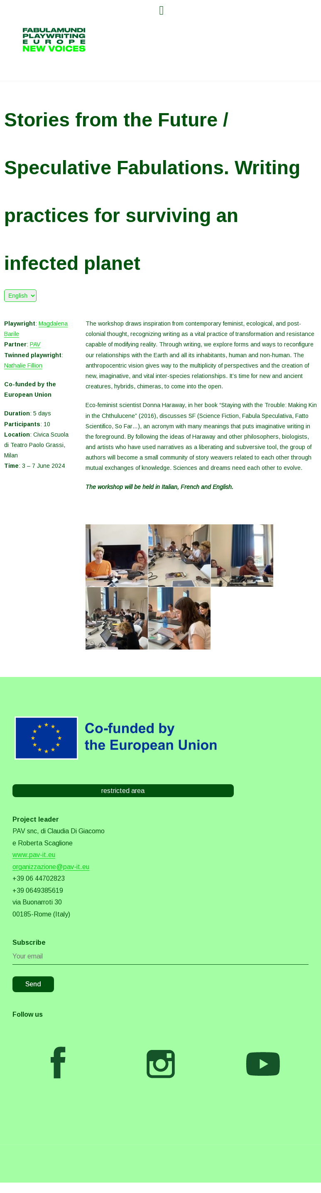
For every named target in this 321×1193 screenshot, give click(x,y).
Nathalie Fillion (23, 365)
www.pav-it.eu (33, 854)
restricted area (123, 790)
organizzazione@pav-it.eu (50, 866)
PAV (35, 344)
